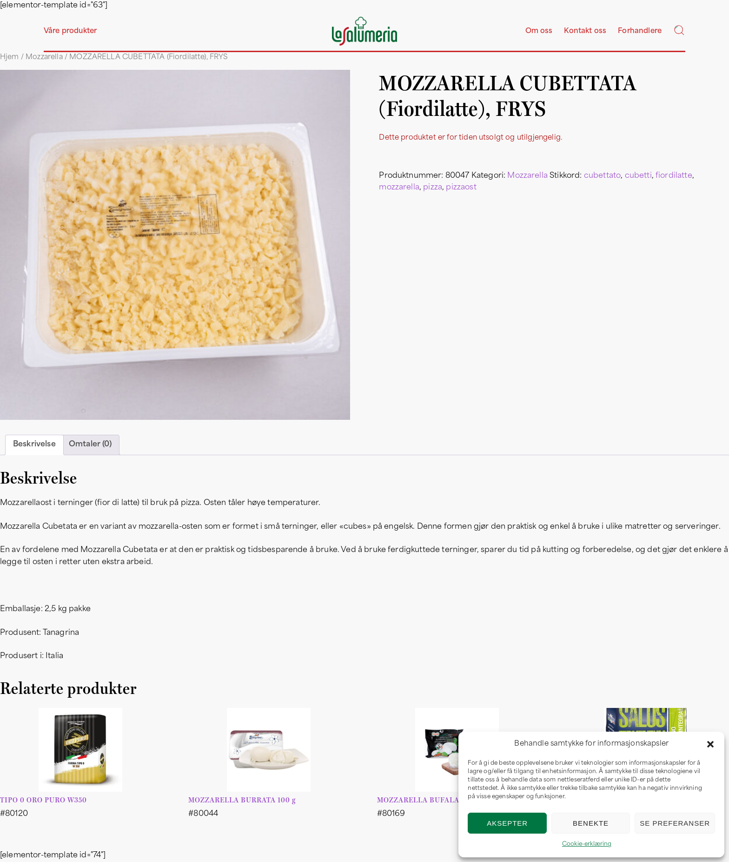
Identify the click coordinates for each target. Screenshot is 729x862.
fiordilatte (674, 176)
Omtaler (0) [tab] (90, 444)
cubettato (602, 176)
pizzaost (461, 187)
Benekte (591, 823)
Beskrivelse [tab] (34, 444)
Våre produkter (70, 31)
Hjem (9, 57)
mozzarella (399, 187)
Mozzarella (44, 57)
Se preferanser (675, 823)
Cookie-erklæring (587, 844)
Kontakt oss (585, 31)
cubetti (638, 176)
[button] (710, 744)
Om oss (539, 31)
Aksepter (507, 823)
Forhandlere (640, 31)
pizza (432, 187)
